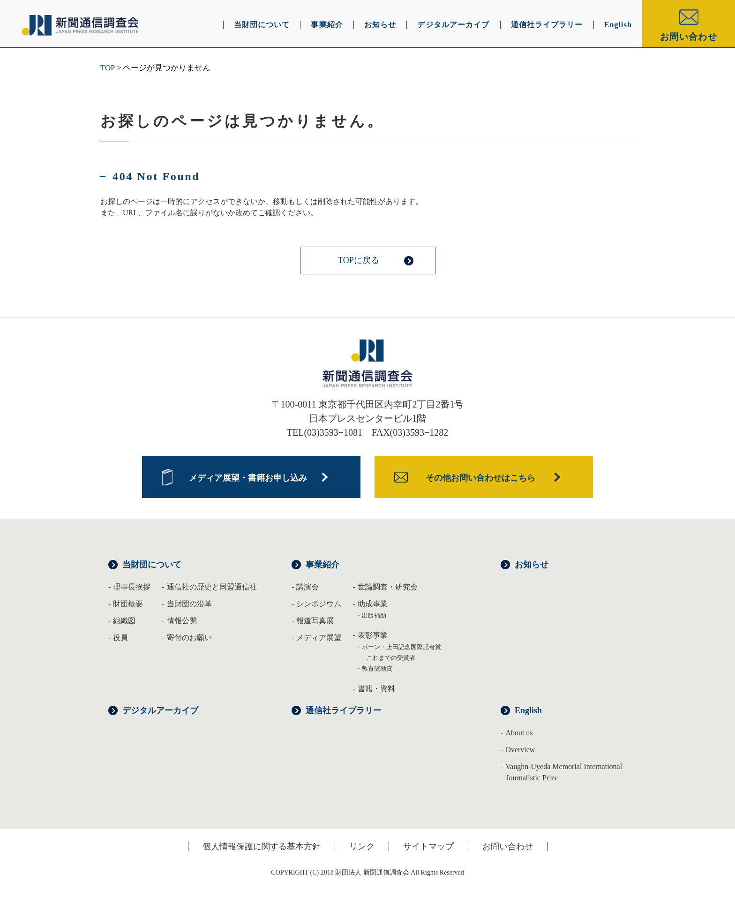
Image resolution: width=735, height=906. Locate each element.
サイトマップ (428, 846)
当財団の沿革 (189, 604)
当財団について (151, 564)
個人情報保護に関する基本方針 (261, 846)
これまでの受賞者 (391, 657)
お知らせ (531, 564)
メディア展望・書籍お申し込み (248, 478)
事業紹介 (322, 564)
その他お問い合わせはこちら (480, 478)
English (528, 710)
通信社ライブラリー (344, 710)
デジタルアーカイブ (160, 710)
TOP (107, 67)
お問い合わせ (688, 37)
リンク (362, 846)
